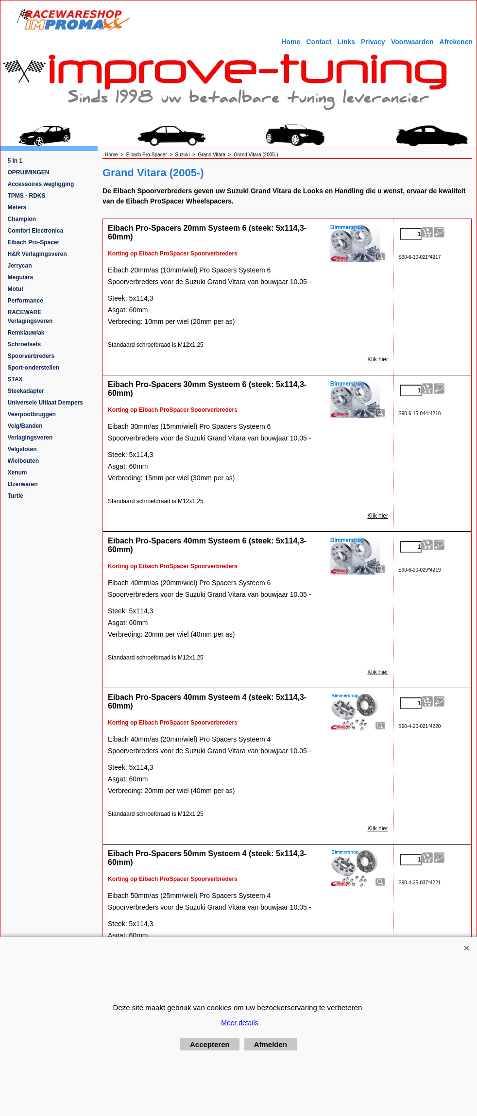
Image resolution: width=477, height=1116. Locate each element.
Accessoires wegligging (41, 184)
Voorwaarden (412, 42)
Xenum (17, 472)
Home (290, 42)
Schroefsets (24, 344)
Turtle (15, 495)
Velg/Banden (25, 426)
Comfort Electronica (36, 230)
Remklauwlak (26, 332)
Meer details (239, 1023)
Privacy (373, 42)
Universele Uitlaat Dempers (45, 402)
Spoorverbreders (31, 356)
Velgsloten (22, 449)
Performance (25, 300)
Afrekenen (456, 42)
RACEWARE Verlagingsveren (30, 316)
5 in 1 (15, 160)
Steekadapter (26, 391)
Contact (318, 42)
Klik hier (377, 359)
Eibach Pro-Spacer (34, 242)
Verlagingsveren (30, 437)
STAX (15, 379)
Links (346, 42)
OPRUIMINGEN (29, 172)
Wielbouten (23, 460)
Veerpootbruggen (32, 414)
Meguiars (21, 277)
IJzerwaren (23, 484)
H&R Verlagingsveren (37, 254)
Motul (15, 289)
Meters (17, 207)
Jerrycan (20, 265)
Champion (22, 219)
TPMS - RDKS (27, 195)
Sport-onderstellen (34, 367)
